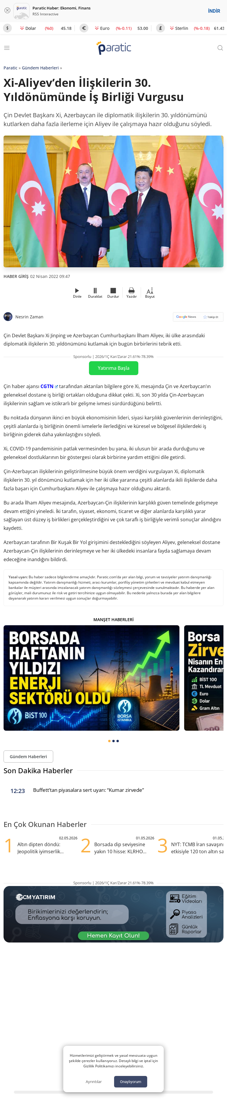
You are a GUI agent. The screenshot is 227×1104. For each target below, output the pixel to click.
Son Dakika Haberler (38, 770)
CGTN (49, 386)
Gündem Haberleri (40, 68)
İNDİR (214, 11)
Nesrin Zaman (29, 317)
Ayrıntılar (94, 1081)
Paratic (10, 68)
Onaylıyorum (130, 1081)
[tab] (109, 741)
